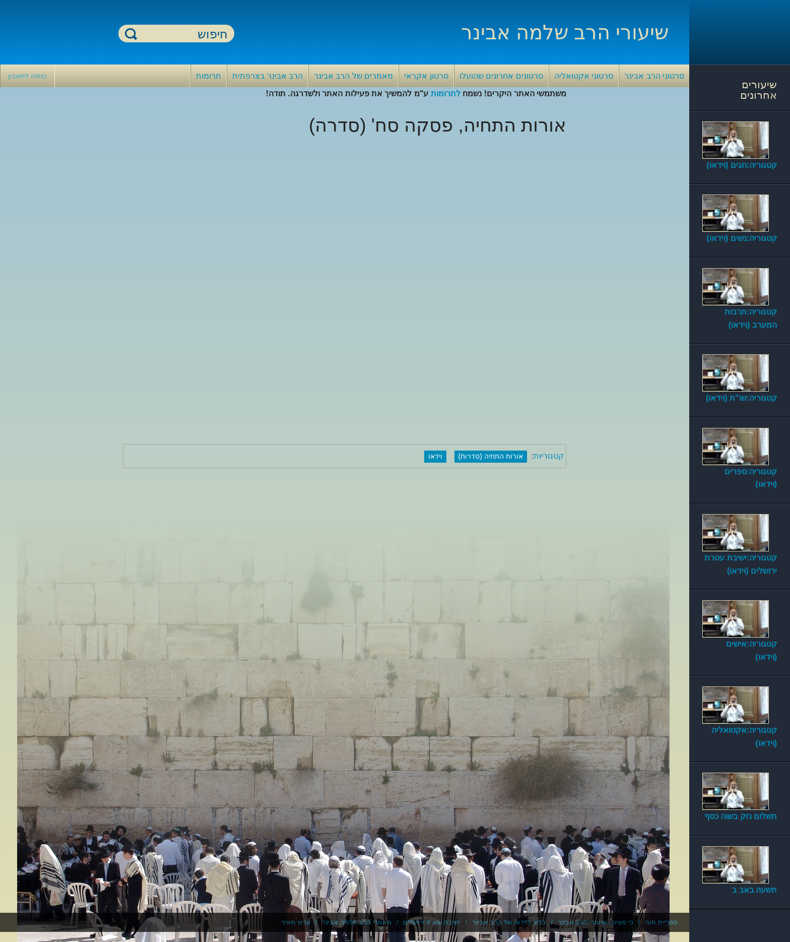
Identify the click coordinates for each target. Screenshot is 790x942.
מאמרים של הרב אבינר (353, 76)
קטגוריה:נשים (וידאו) (742, 238)
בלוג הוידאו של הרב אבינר (509, 922)
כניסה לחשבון (27, 76)
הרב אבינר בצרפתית (267, 76)
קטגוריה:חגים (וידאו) (742, 165)
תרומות (208, 76)
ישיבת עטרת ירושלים (431, 922)
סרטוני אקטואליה (583, 76)
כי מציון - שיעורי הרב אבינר (595, 922)
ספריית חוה (661, 922)
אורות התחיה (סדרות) (490, 456)
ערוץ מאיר (295, 922)
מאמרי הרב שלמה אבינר (356, 922)
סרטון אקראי (426, 76)
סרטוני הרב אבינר (654, 76)
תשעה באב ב (754, 890)
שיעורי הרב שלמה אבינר (565, 32)
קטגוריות (549, 456)
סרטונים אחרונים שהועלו (501, 76)
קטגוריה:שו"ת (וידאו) (741, 398)
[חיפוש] (182, 34)
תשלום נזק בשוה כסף (740, 816)
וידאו (435, 456)
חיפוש (131, 33)
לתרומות (445, 93)
